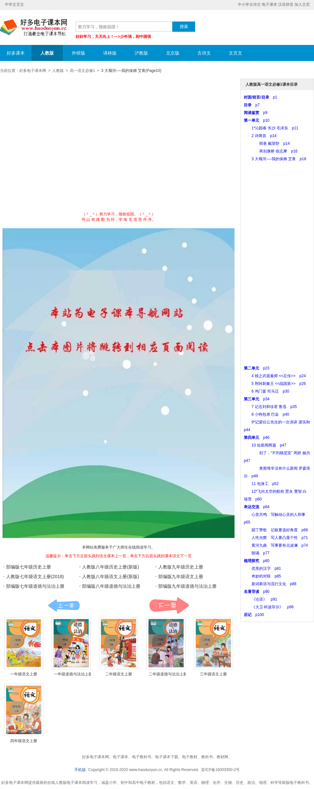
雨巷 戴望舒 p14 (267, 143)
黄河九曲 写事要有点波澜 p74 (276, 545)
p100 (254, 614)
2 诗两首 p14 (260, 136)
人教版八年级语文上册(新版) (110, 576)
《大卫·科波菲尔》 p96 (268, 607)
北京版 (172, 53)
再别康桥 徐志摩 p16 (270, 151)
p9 (255, 112)
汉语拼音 (285, 4)
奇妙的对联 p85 (262, 576)
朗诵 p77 (256, 553)
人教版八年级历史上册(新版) (110, 566)
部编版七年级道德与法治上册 (35, 586)
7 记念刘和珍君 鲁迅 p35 (270, 406)
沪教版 (141, 53)
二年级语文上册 (118, 674)
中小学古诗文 (249, 4)
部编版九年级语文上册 (180, 576)
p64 (256, 507)
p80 (256, 561)
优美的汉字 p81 (262, 568)
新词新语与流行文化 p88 (270, 584)
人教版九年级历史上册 (180, 566)
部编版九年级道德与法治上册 (187, 586)
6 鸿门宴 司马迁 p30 (266, 391)
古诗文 (204, 53)
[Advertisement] (65, 144)
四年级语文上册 (23, 741)
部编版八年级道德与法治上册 (111, 586)
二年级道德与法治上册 (168, 674)
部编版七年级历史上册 (28, 566)
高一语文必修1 (82, 70)
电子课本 (269, 4)
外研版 (78, 53)
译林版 (110, 53)
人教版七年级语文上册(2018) (35, 576)
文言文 (235, 53)
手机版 (80, 769)
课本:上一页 (64, 605)
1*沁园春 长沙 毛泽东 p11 (271, 128)
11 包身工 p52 (261, 483)
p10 (256, 120)
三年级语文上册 (213, 674)
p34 (256, 399)
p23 (256, 368)
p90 (256, 591)
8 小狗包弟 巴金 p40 (266, 414)
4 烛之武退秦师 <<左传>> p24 (275, 376)
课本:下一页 (169, 605)
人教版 (47, 53)
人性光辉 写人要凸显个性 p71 (276, 537)
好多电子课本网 (33, 27)
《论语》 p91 (260, 599)
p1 (260, 97)
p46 (256, 437)
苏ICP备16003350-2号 (220, 769)
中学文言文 (14, 4)
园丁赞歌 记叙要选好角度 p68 (276, 530)
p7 (252, 105)
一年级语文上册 (23, 674)
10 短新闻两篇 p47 (265, 445)
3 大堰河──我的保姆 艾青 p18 (275, 159)
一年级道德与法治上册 (73, 674)
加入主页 (302, 4)
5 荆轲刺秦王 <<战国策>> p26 (275, 383)
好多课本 (16, 53)
